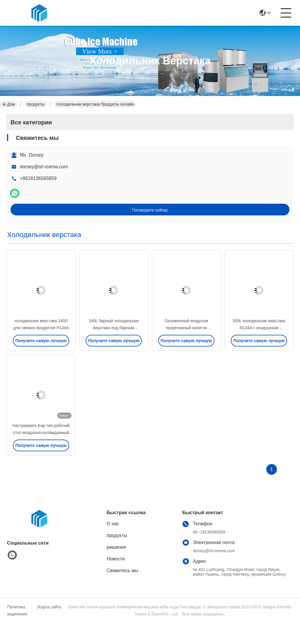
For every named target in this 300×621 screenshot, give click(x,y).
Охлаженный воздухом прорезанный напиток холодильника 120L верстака (186, 327)
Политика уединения (17, 610)
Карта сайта (49, 607)
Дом (8, 104)
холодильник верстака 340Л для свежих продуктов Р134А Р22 (41, 327)
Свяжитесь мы (122, 570)
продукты (36, 104)
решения (116, 547)
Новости (116, 558)
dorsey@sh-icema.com (44, 166)
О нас (113, 523)
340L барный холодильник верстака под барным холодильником (114, 327)
